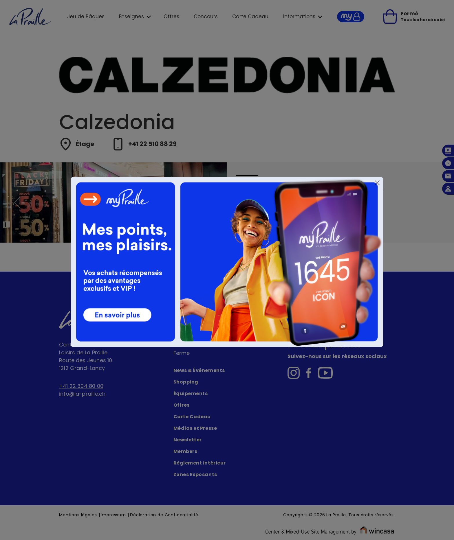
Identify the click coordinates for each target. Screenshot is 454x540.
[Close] (377, 182)
